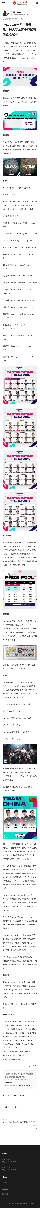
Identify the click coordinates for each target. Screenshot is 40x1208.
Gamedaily (8, 1082)
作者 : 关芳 (16, 12)
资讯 (29, 15)
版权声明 (5, 1188)
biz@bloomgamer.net (25, 1085)
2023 (8, 1096)
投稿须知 (5, 1194)
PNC (15, 1096)
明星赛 (22, 1096)
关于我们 (5, 1183)
